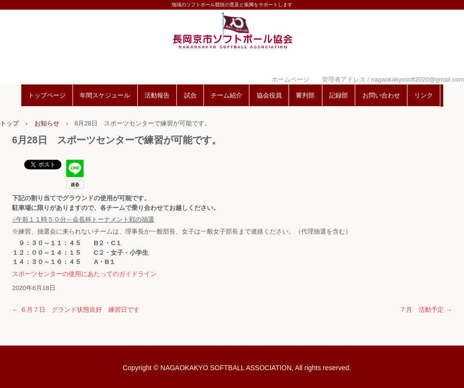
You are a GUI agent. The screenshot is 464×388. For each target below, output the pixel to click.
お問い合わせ (381, 95)
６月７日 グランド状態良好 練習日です (76, 309)
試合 (190, 95)
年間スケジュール (105, 95)
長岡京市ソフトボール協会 (232, 45)
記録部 (338, 95)
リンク (423, 95)
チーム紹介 (226, 95)
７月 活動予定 (426, 309)
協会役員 (269, 95)
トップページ (47, 95)
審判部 (305, 95)
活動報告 (157, 95)
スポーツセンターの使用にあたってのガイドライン (84, 273)
